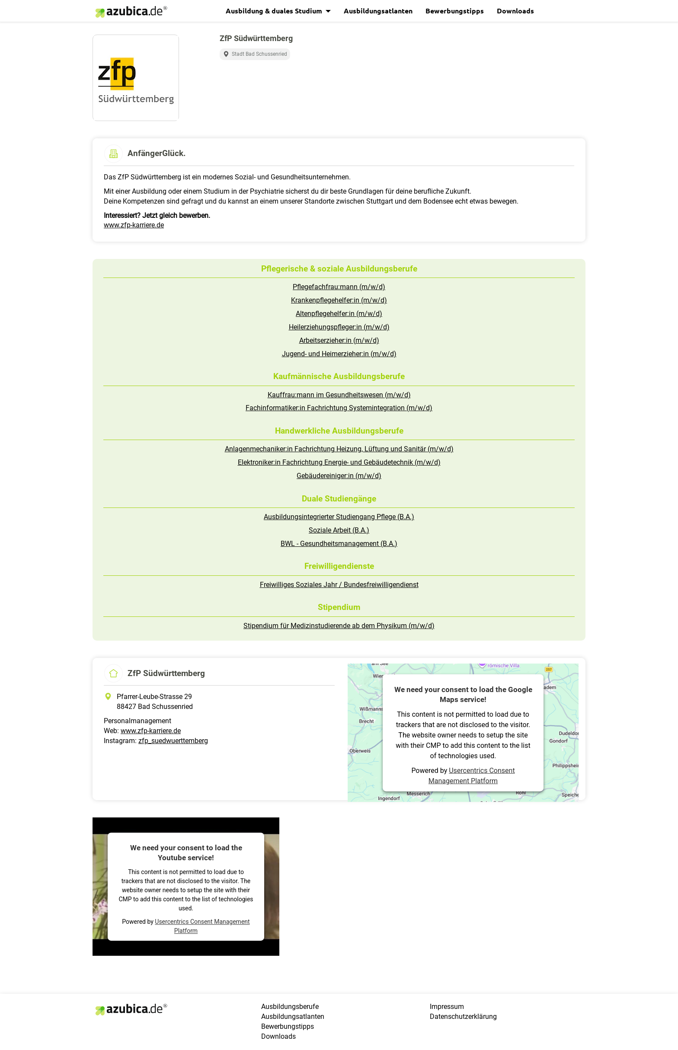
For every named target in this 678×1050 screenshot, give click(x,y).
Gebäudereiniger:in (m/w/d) (339, 476)
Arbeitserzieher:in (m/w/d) (339, 340)
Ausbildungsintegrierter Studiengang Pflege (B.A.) (339, 517)
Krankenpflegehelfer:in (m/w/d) (339, 300)
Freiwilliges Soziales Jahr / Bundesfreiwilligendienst (339, 585)
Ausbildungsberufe (290, 1006)
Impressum (447, 1006)
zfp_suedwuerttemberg (173, 741)
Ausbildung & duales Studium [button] (275, 10)
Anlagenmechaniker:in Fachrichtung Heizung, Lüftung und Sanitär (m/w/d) (339, 449)
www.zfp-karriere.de (134, 225)
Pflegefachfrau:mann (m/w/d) (339, 287)
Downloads (515, 10)
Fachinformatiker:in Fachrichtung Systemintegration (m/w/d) (339, 408)
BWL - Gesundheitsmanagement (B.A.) (339, 543)
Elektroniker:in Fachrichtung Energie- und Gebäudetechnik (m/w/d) (339, 462)
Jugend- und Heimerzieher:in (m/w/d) (339, 354)
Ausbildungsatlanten (378, 10)
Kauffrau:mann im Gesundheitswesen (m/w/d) (339, 395)
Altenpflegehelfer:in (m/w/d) (339, 314)
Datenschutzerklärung (463, 1016)
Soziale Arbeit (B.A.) (339, 530)
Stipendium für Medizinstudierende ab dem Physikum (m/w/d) (339, 626)
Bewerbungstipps (454, 10)
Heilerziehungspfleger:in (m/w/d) (339, 327)
